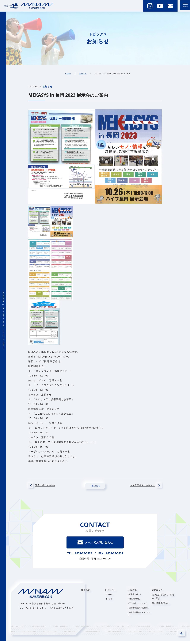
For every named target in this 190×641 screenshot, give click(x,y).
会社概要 (85, 590)
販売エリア (157, 590)
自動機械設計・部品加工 (139, 608)
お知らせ (109, 595)
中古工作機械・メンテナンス (139, 614)
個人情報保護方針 (160, 603)
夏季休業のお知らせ (48, 486)
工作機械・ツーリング (138, 604)
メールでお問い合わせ (99, 542)
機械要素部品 (134, 599)
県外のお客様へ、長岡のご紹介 (163, 597)
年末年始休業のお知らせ (139, 486)
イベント (109, 599)
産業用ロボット (135, 595)
